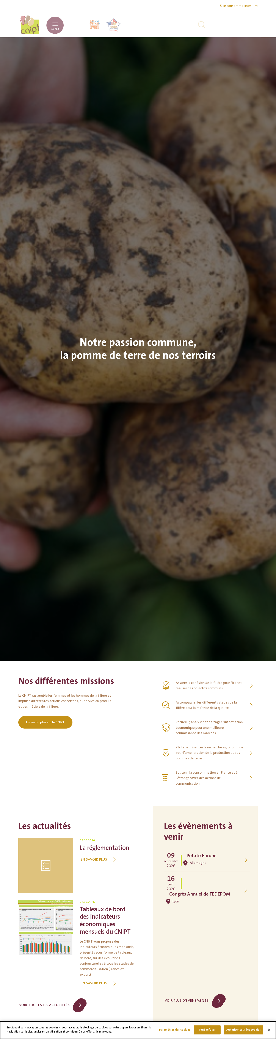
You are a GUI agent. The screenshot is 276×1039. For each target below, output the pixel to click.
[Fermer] (269, 1029)
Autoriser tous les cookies (243, 1029)
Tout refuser (207, 1029)
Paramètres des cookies (174, 1029)
